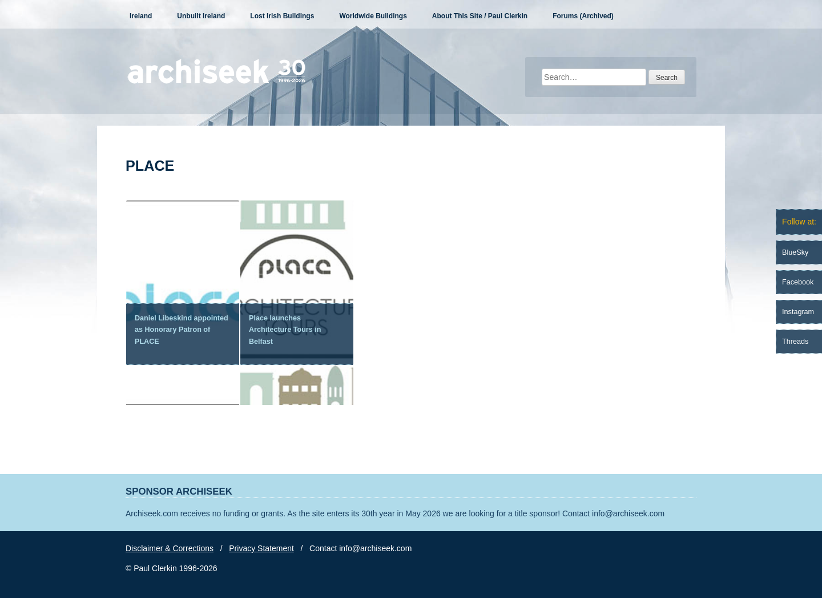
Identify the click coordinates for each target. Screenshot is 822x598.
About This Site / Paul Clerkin (479, 16)
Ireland (141, 16)
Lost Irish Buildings (282, 16)
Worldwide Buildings (372, 16)
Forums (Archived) (583, 16)
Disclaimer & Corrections (169, 548)
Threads (795, 342)
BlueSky (795, 252)
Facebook (797, 282)
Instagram (798, 312)
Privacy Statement (261, 548)
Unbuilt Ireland (201, 16)
